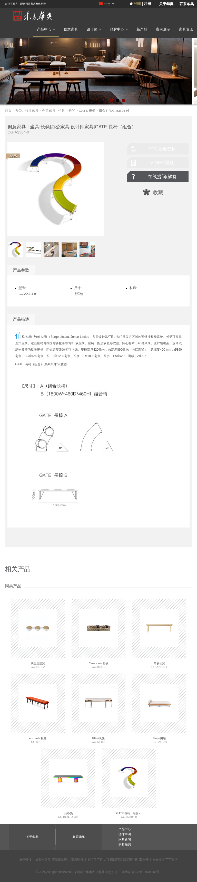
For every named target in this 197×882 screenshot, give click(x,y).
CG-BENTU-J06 (68, 783)
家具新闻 (125, 839)
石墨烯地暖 (59, 859)
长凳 (71, 110)
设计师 (94, 29)
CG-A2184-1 (159, 633)
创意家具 (71, 29)
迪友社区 (158, 859)
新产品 (141, 29)
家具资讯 (186, 29)
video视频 (162, 162)
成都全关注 (43, 859)
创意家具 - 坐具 (53, 110)
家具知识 (125, 844)
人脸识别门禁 (113, 859)
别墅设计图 (130, 859)
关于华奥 (166, 4)
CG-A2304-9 (129, 783)
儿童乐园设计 (77, 859)
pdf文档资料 (162, 148)
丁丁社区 (171, 859)
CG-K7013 (38, 708)
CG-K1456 (98, 708)
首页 (8, 110)
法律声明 (125, 834)
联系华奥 (187, 4)
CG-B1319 (98, 633)
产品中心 (46, 29)
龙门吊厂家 (95, 859)
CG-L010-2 (38, 633)
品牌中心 (119, 29)
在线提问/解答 (162, 176)
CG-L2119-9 (159, 708)
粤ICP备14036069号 (146, 872)
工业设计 (145, 859)
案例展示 (163, 29)
